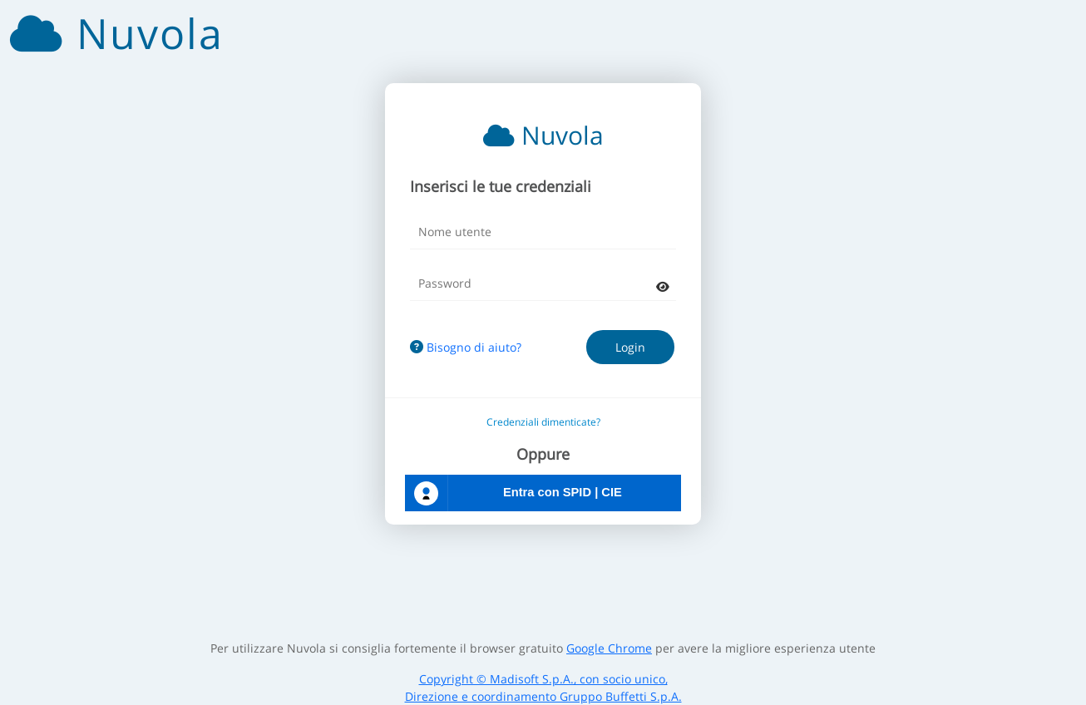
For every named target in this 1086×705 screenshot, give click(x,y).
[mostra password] (663, 286)
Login (630, 347)
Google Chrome (609, 648)
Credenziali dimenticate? (543, 422)
